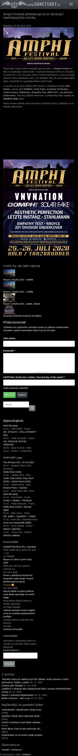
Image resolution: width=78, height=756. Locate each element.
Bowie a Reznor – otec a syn (16, 698)
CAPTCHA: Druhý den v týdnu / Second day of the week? (34, 377)
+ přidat (18, 458)
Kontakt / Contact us (12, 749)
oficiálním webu (11, 98)
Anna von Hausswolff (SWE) (17, 522)
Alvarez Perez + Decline (15, 487)
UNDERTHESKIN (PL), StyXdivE (19, 547)
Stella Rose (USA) (12, 472)
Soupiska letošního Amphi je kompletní (22, 316)
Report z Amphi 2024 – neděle (18, 279)
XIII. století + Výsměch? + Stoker (19, 516)
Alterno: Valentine (12, 529)
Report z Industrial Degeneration (18, 695)
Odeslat (9, 664)
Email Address (11, 650)
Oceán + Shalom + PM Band (17, 500)
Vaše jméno (9, 338)
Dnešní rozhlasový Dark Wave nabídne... (22, 722)
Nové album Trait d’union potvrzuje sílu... (22, 728)
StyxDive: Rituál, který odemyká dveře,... (22, 716)
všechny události (11, 535)
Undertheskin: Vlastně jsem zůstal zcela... (22, 709)
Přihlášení (26, 754)
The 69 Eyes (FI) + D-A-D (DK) (18, 462)
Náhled (22, 395)
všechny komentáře (12, 629)
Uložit (9, 395)
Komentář (9, 350)
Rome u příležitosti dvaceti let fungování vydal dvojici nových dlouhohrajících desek (18, 578)
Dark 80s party (10, 425)
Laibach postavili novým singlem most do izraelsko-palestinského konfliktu (19, 613)
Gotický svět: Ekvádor (12, 685)
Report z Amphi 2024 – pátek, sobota (21, 303)
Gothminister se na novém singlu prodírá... (23, 735)
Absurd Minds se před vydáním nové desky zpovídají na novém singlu (18, 594)
